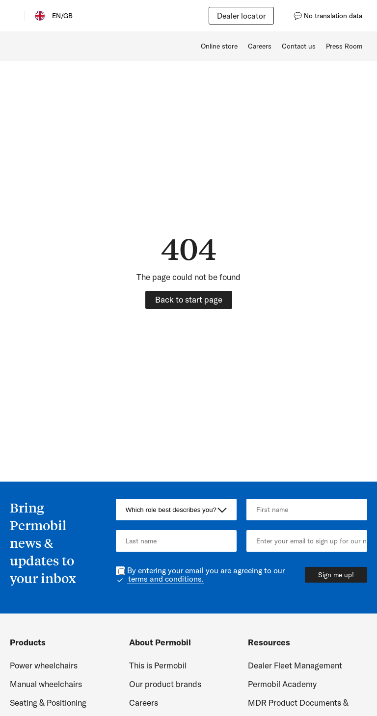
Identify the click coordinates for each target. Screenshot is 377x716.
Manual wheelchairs (46, 684)
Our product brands (165, 684)
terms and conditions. (166, 579)
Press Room (344, 46)
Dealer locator (241, 16)
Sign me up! (336, 574)
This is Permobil (158, 665)
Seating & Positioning (48, 702)
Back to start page (188, 299)
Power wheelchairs (44, 665)
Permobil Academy (282, 684)
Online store (219, 46)
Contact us (299, 46)
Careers (259, 46)
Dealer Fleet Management (295, 665)
